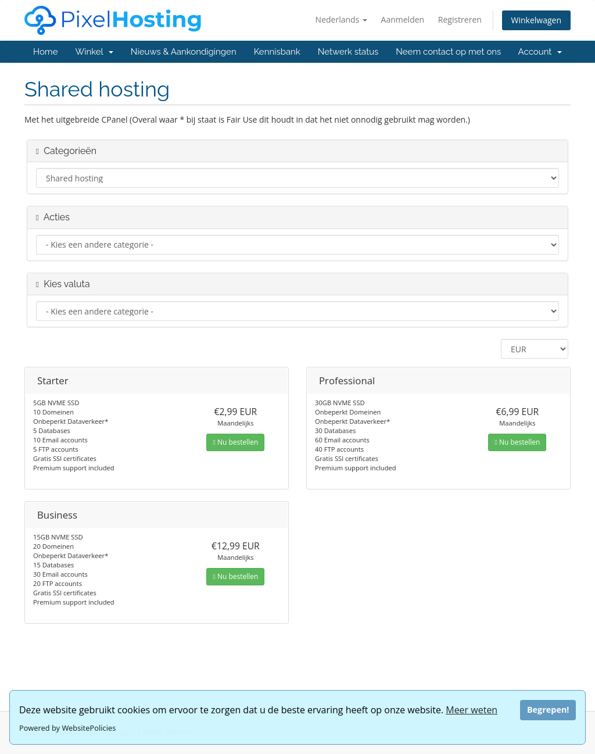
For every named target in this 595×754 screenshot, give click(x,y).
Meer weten (471, 709)
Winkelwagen (536, 20)
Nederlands (341, 19)
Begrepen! (548, 709)
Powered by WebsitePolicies (67, 728)
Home (45, 52)
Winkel (94, 52)
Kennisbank (277, 52)
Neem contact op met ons (448, 52)
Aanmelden (403, 19)
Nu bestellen (235, 442)
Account (540, 52)
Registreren (460, 19)
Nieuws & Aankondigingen (183, 52)
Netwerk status (348, 52)
